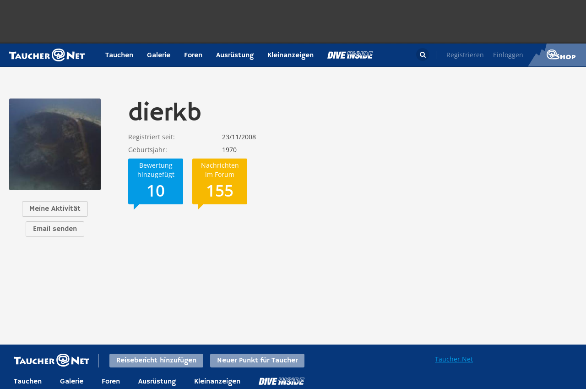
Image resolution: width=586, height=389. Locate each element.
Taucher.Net (454, 359)
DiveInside (281, 381)
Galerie (158, 55)
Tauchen (119, 55)
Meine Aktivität (55, 209)
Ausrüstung (235, 55)
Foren (193, 55)
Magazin (350, 55)
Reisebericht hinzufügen (156, 360)
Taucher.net (47, 55)
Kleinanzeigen (290, 55)
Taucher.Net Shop (557, 55)
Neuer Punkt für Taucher (257, 360)
